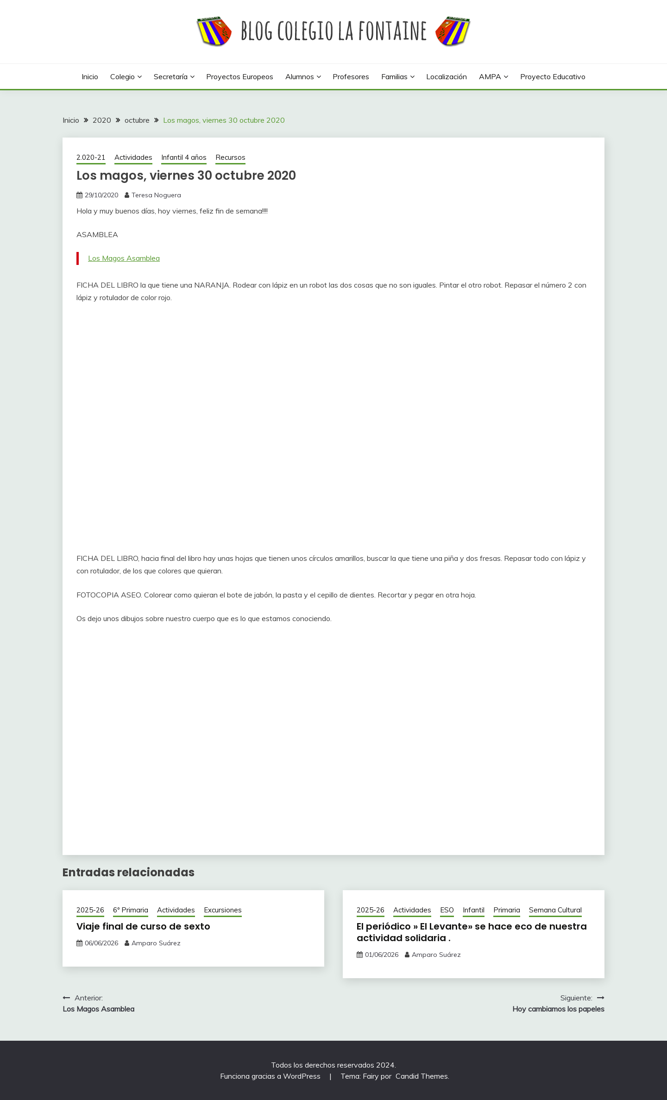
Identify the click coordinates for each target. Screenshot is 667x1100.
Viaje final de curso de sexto (143, 926)
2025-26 (90, 909)
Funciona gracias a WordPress (271, 1076)
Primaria (506, 909)
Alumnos (299, 76)
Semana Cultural (555, 909)
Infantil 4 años (184, 157)
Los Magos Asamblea (124, 258)
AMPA (490, 76)
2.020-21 (91, 157)
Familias (394, 76)
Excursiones (223, 909)
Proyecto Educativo (552, 76)
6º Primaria (130, 909)
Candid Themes (422, 1076)
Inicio (90, 76)
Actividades (133, 157)
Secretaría (171, 76)
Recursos (230, 157)
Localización (446, 76)
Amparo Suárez (156, 943)
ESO (447, 909)
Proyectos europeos (239, 76)
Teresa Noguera (156, 195)
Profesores (351, 76)
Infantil (474, 909)
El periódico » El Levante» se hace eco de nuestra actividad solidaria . (472, 932)
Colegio (122, 76)
